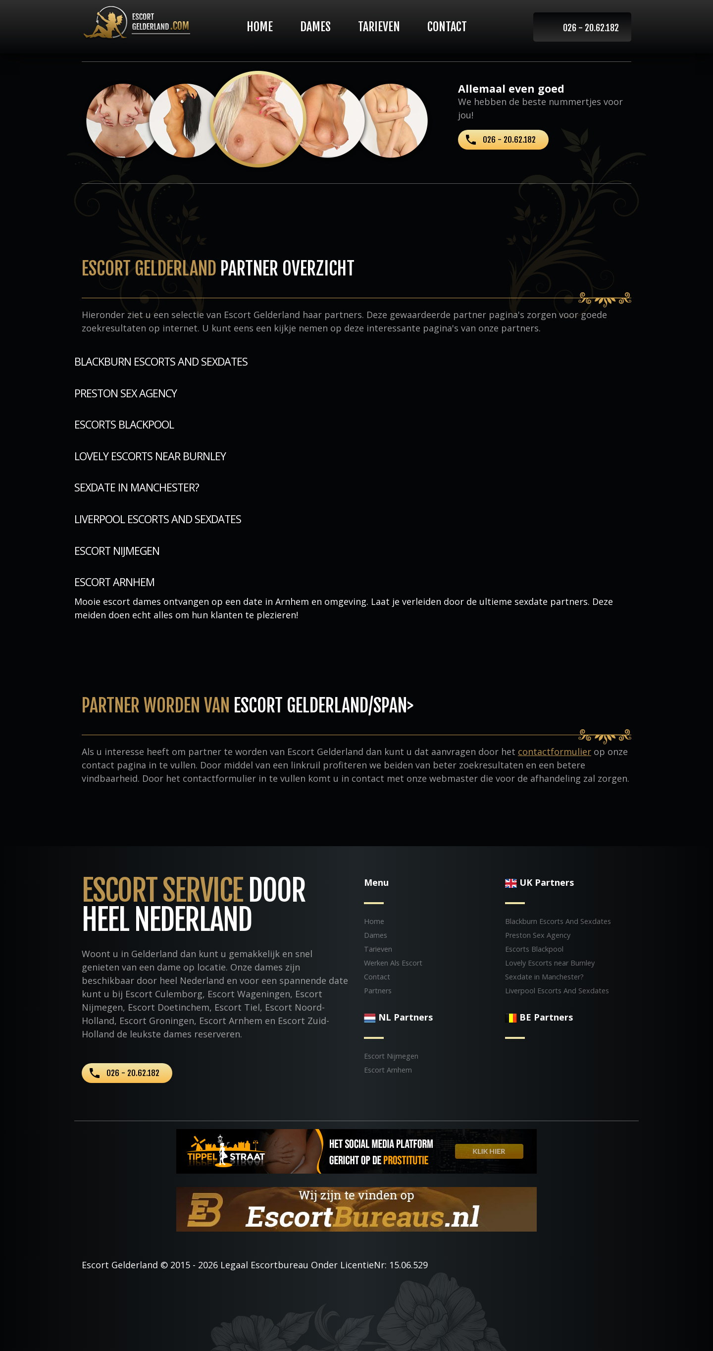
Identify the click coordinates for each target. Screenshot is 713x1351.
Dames (315, 26)
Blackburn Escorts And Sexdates (161, 361)
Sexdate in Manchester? (136, 487)
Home (260, 26)
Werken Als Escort (393, 963)
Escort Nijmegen (116, 550)
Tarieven (379, 26)
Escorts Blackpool (124, 424)
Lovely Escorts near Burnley (150, 456)
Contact (447, 26)
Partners (378, 990)
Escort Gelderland (120, 1265)
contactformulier (554, 751)
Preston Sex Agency (125, 393)
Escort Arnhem (114, 582)
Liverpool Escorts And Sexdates (157, 519)
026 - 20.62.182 (591, 27)
